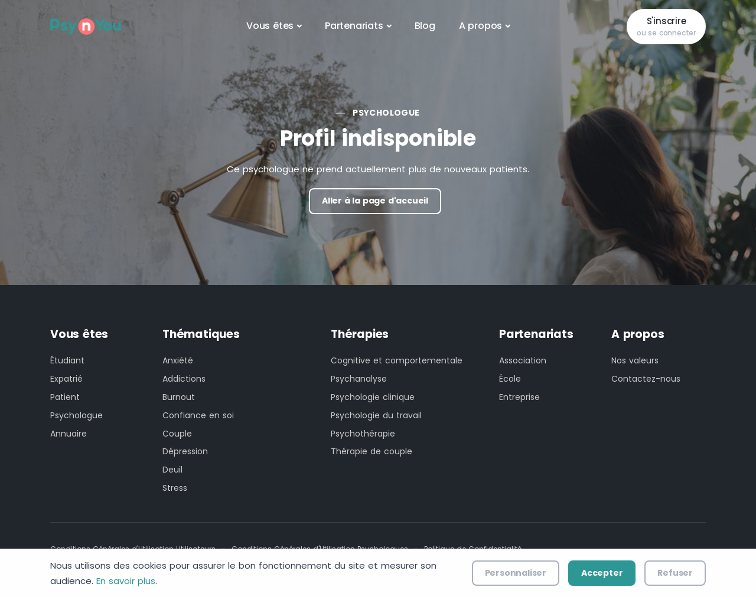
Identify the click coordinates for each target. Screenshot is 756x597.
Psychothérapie (363, 433)
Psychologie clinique (373, 397)
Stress (174, 488)
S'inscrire (666, 27)
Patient (65, 397)
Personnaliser (515, 573)
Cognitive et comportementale (396, 360)
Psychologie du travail (376, 415)
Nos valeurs (635, 360)
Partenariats (354, 25)
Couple (177, 433)
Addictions (184, 379)
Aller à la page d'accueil (375, 200)
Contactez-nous (645, 379)
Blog (425, 25)
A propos (480, 25)
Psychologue (386, 113)
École (510, 379)
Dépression (185, 451)
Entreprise (519, 397)
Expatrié (66, 379)
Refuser (675, 573)
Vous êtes (270, 25)
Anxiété (177, 360)
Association (522, 360)
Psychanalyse (359, 379)
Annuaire (68, 433)
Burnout (178, 397)
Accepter (602, 573)
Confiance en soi (198, 415)
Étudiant (67, 360)
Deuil (172, 469)
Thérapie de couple (371, 451)
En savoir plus (125, 581)
